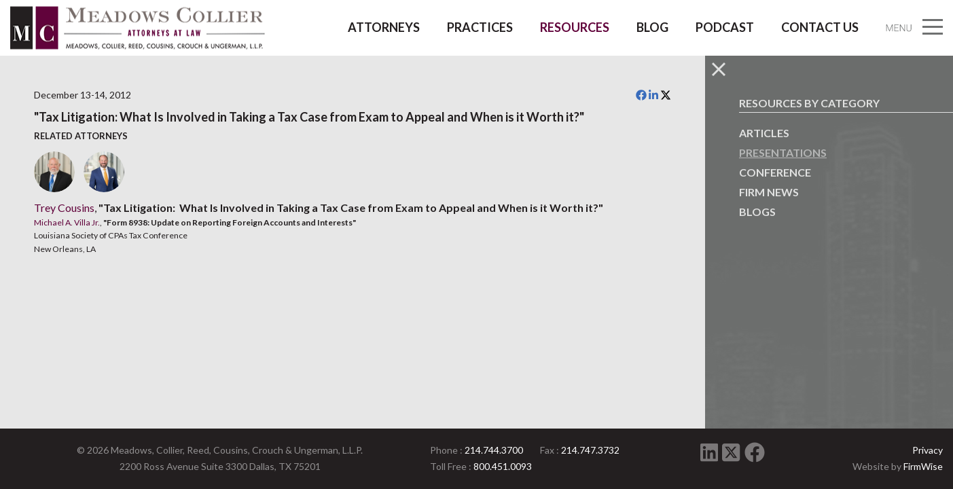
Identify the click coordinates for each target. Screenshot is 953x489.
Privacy (927, 450)
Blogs (757, 211)
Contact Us (820, 27)
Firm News (769, 191)
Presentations (783, 152)
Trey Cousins (64, 207)
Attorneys (384, 27)
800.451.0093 (502, 466)
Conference (775, 172)
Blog (652, 27)
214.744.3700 (494, 450)
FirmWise (923, 466)
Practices (480, 27)
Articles (764, 132)
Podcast (725, 27)
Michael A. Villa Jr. (67, 222)
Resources (574, 27)
